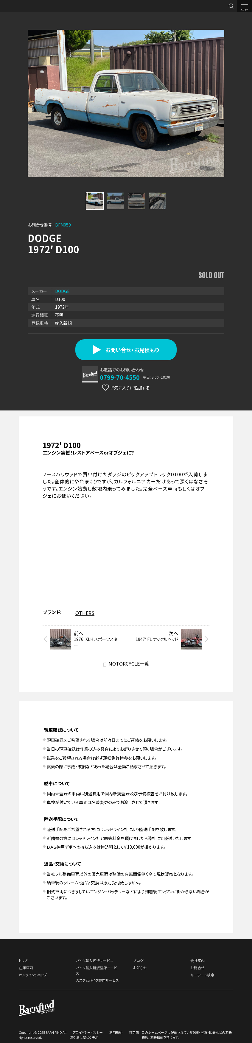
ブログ (138, 960)
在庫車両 (26, 967)
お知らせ (140, 967)
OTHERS (84, 612)
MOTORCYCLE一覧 (128, 663)
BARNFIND (17, 11)
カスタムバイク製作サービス (97, 980)
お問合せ (197, 967)
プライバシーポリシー (88, 1032)
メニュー (244, 6)
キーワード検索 (202, 974)
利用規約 (115, 1032)
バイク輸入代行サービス (94, 960)
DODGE (62, 291)
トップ (23, 960)
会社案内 (197, 960)
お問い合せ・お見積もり (126, 349)
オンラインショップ (33, 974)
